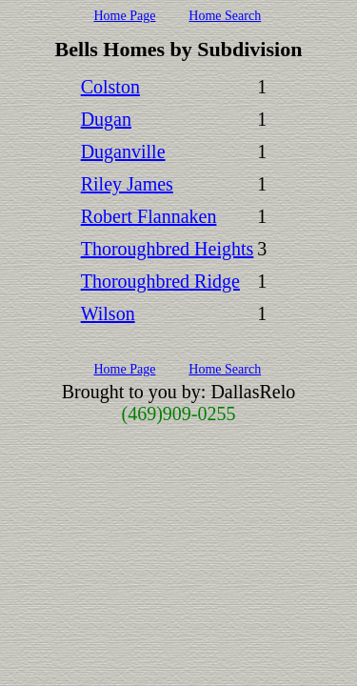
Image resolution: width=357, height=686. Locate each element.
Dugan (106, 119)
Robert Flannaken (149, 216)
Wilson (108, 313)
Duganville (123, 151)
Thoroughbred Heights (167, 248)
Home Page (124, 16)
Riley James (127, 183)
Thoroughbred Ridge (160, 281)
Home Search (224, 16)
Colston (110, 86)
